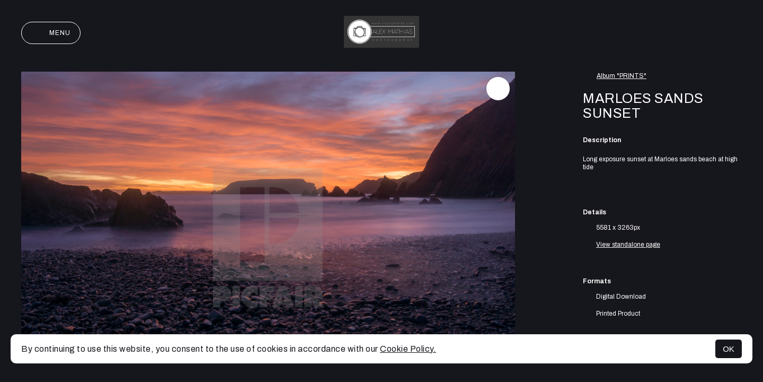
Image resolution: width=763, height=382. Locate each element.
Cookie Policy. (408, 348)
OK (728, 348)
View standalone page (628, 244)
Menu (50, 33)
